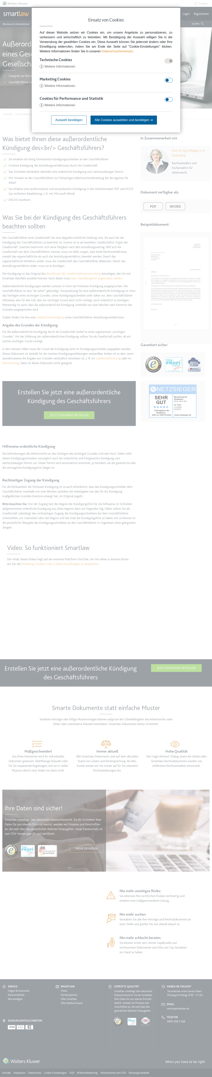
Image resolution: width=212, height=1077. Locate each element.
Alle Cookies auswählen (124, 120)
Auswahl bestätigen (68, 120)
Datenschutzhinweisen (117, 51)
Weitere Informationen (57, 66)
